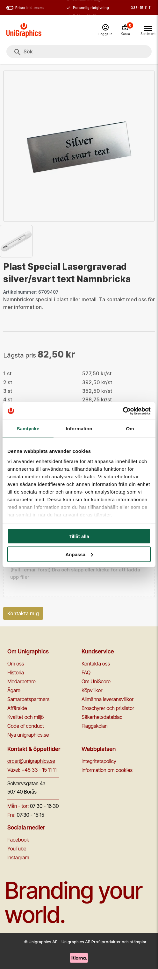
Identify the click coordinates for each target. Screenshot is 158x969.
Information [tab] (79, 428)
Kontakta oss (96, 663)
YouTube (16, 848)
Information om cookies (107, 770)
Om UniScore (96, 681)
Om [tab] (130, 428)
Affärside (17, 708)
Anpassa (79, 554)
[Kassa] (125, 30)
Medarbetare (21, 681)
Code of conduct (25, 726)
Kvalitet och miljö (25, 717)
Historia (15, 672)
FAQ (86, 672)
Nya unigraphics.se (28, 735)
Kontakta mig (23, 613)
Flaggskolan (95, 726)
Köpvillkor (92, 690)
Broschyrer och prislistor (108, 708)
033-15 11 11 (141, 7)
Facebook (18, 839)
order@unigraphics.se (31, 761)
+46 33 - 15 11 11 (38, 770)
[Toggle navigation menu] (148, 29)
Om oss (15, 663)
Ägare (13, 690)
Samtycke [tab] (28, 428)
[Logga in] (105, 30)
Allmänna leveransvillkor (107, 699)
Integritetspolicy (99, 761)
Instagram (18, 857)
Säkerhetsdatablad (102, 717)
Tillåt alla (79, 536)
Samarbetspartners (28, 699)
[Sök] (17, 52)
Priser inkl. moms (25, 8)
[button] (79, 573)
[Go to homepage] (23, 30)
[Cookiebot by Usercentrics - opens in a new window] (123, 411)
